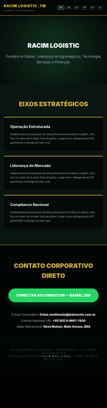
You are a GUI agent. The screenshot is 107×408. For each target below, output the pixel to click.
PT (61, 8)
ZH (92, 8)
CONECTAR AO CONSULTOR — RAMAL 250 (53, 295)
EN (68, 8)
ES (76, 8)
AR (84, 8)
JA (100, 8)
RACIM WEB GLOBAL (57, 356)
